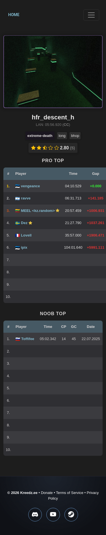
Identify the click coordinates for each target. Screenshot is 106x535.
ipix (24, 247)
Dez (25, 223)
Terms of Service (69, 493)
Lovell (26, 235)
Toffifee (27, 339)
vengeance (30, 186)
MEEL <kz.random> (38, 211)
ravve (26, 198)
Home (14, 14)
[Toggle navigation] (91, 15)
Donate (47, 493)
